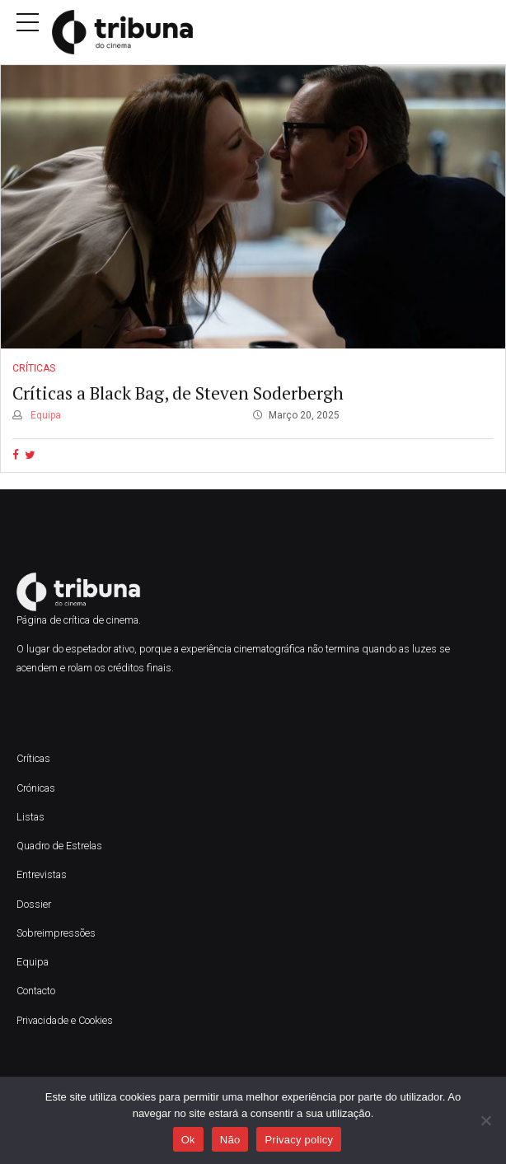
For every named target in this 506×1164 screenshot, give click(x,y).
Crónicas (35, 788)
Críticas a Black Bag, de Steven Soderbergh (178, 392)
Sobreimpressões (56, 933)
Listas (30, 817)
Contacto (35, 990)
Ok (188, 1140)
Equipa (44, 415)
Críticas (33, 369)
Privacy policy (299, 1140)
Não (230, 1140)
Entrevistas (41, 874)
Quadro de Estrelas (59, 845)
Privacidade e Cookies (64, 1020)
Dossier (33, 904)
